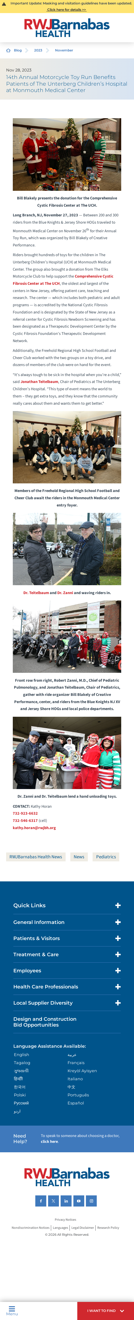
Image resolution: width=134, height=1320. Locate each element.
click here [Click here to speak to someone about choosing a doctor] (49, 1142)
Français (76, 1062)
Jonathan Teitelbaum (39, 382)
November (64, 50)
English (21, 1054)
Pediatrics (106, 857)
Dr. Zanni (65, 593)
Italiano (75, 1078)
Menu (12, 1311)
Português (78, 1094)
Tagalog (22, 1062)
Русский (21, 1103)
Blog (18, 50)
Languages (60, 1227)
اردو (17, 1111)
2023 (38, 50)
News (79, 857)
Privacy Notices (65, 1220)
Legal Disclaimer (82, 1227)
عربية (72, 1054)
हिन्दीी (18, 1078)
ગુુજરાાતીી (21, 1070)
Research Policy (108, 1227)
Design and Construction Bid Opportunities (44, 1022)
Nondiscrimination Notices (30, 1227)
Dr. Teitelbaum (36, 593)
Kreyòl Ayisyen (82, 1070)
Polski (20, 1094)
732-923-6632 (25, 813)
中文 (71, 1086)
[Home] (66, 27)
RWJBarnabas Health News (35, 857)
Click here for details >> (66, 10)
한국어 (20, 1086)
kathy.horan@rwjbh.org (34, 828)
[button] (105, 1311)
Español (76, 1103)
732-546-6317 (25, 821)
